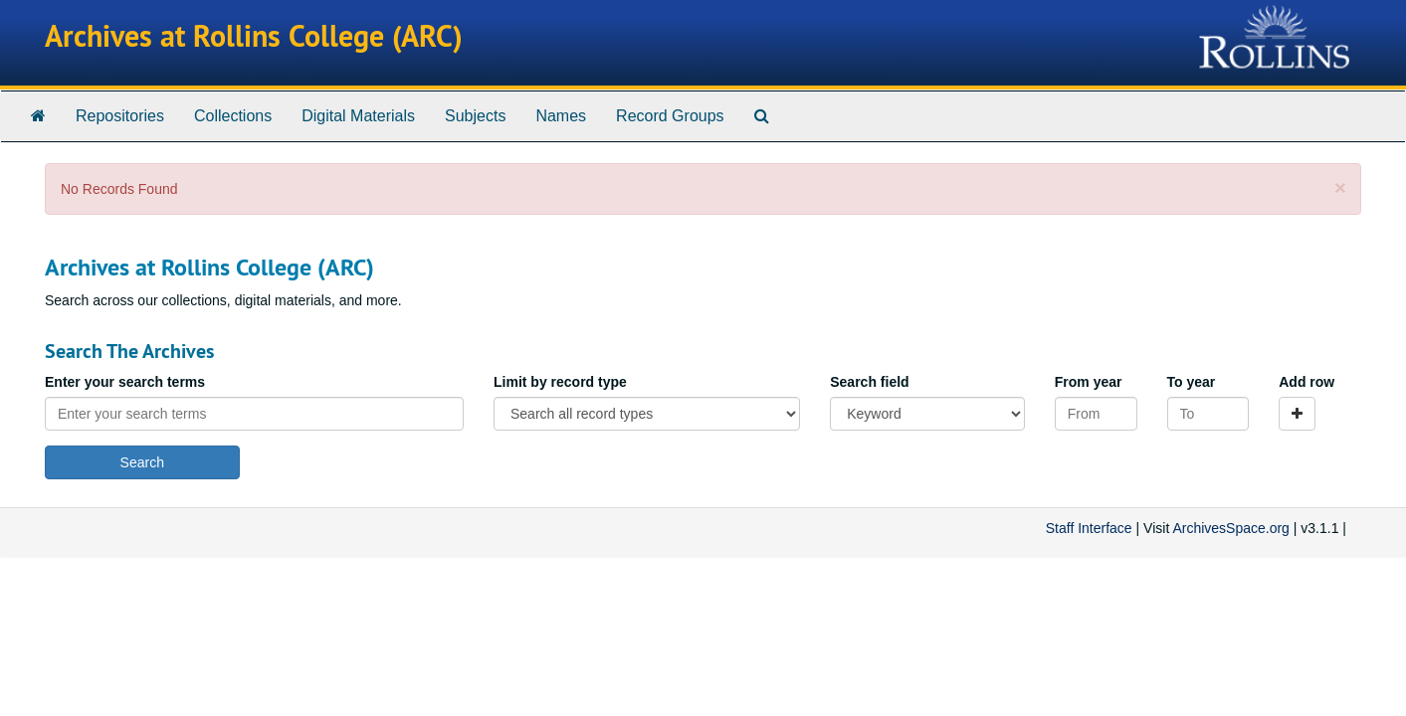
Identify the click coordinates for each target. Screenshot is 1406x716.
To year (1191, 382)
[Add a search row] (1297, 414)
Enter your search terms (125, 382)
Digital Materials (358, 115)
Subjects (475, 115)
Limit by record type (560, 382)
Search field (869, 382)
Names (560, 115)
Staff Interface (1089, 528)
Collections (233, 115)
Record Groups (670, 115)
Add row (1306, 382)
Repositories (120, 115)
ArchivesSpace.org (1231, 528)
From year (1088, 382)
